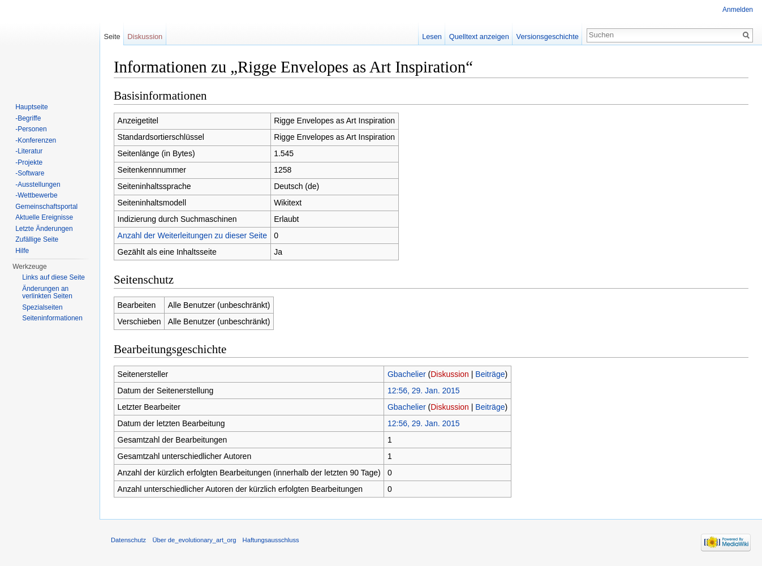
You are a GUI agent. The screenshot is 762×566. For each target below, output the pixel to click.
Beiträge (490, 374)
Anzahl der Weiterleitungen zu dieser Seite (192, 235)
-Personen (30, 129)
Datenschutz (128, 540)
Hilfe (22, 251)
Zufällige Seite (36, 239)
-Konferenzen (35, 140)
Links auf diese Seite (53, 277)
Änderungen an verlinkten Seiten (47, 293)
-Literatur (28, 151)
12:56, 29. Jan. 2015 (424, 390)
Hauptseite (31, 107)
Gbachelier (407, 374)
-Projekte (28, 162)
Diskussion (449, 374)
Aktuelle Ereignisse (44, 217)
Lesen (432, 36)
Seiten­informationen (52, 318)
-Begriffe (28, 118)
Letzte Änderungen (43, 229)
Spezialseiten (42, 307)
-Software (29, 173)
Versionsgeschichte (547, 36)
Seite (112, 36)
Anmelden (737, 10)
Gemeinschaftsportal (46, 207)
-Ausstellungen (37, 184)
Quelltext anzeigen (479, 36)
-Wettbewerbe (36, 195)
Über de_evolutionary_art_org (194, 540)
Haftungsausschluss (271, 540)
